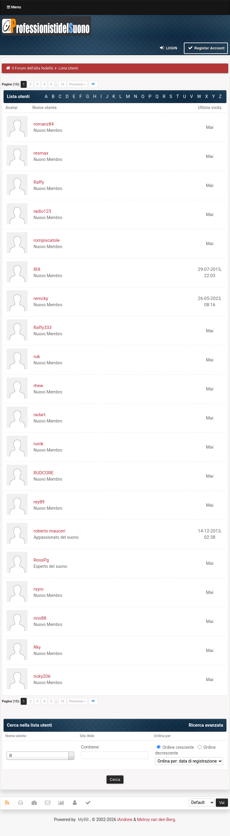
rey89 (39, 502)
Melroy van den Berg (156, 819)
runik (38, 443)
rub (37, 356)
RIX (37, 269)
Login (168, 47)
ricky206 (42, 676)
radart (40, 414)
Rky (37, 647)
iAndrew (124, 819)
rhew (38, 385)
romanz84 (44, 124)
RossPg (41, 560)
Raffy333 (43, 327)
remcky (41, 298)
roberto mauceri (49, 531)
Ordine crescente (178, 747)
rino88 (40, 618)
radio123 (42, 211)
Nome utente (15, 736)
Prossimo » (77, 84)
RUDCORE (44, 473)
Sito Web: (87, 736)
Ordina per (162, 736)
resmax (41, 153)
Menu (14, 7)
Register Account (206, 47)
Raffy (39, 182)
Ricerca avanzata (206, 725)
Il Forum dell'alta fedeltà (32, 68)
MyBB (83, 819)
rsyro (38, 589)
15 (62, 84)
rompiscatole (47, 240)
